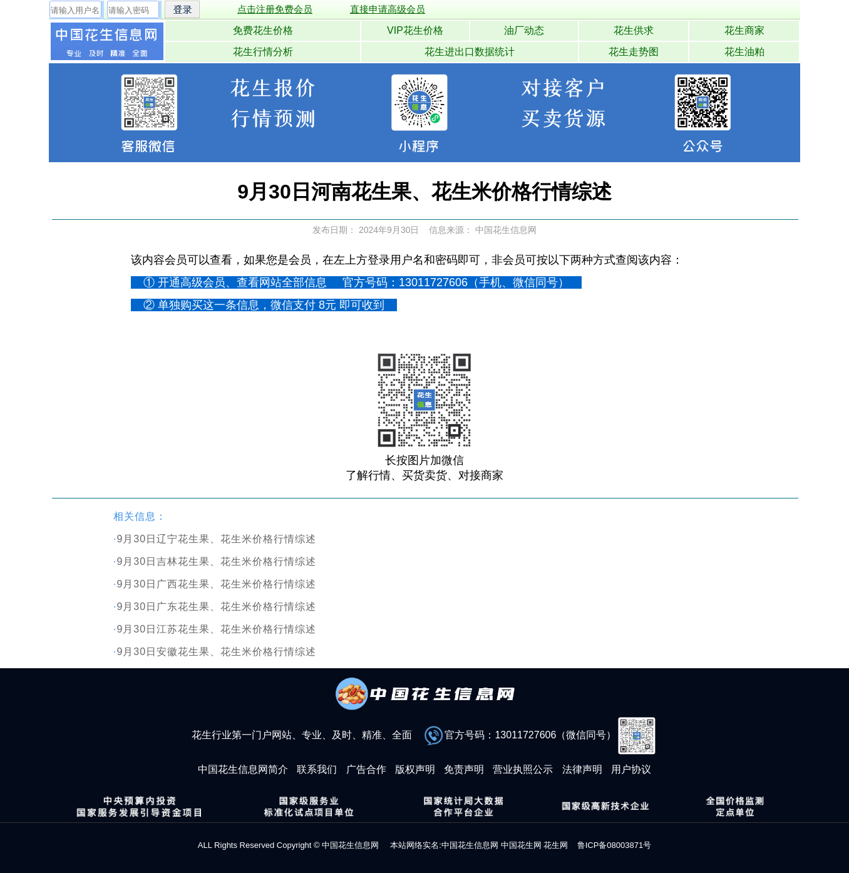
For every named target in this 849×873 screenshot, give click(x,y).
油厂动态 (524, 30)
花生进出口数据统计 (469, 51)
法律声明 (582, 769)
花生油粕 (744, 51)
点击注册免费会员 (274, 9)
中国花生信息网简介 (243, 769)
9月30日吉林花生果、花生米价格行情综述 (216, 561)
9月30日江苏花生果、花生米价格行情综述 (216, 629)
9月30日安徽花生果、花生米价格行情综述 (216, 651)
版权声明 (415, 769)
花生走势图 (634, 51)
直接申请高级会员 (387, 9)
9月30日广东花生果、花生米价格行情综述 (216, 606)
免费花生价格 (263, 30)
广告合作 (366, 769)
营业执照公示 (523, 769)
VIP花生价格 (415, 30)
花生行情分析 (263, 51)
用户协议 (631, 769)
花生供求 (634, 30)
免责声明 (464, 769)
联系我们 (317, 769)
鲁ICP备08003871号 (614, 845)
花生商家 (744, 30)
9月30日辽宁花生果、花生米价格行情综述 (216, 539)
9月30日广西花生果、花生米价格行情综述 (216, 584)
